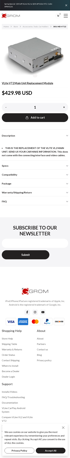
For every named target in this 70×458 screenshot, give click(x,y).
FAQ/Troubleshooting (13, 397)
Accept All (50, 450)
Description (8, 135)
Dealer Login (8, 376)
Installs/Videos (9, 391)
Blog (39, 354)
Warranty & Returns (12, 349)
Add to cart (35, 117)
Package (6, 183)
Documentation (10, 402)
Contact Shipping (11, 360)
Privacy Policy (19, 450)
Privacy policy (44, 360)
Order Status (8, 354)
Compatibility (9, 174)
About (40, 338)
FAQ (4, 201)
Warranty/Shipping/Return (17, 192)
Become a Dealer (10, 371)
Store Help (7, 338)
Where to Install (10, 365)
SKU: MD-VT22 (59, 26)
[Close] (66, 5)
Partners (41, 343)
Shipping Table (9, 343)
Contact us (42, 349)
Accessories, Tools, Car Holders (35, 26)
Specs (5, 165)
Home (6, 26)
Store (16, 26)
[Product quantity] (35, 107)
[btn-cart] (58, 15)
